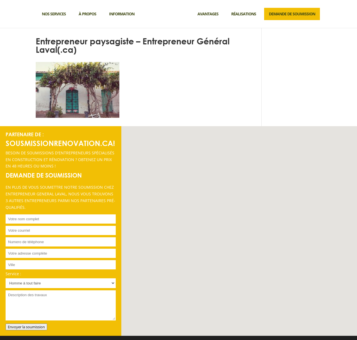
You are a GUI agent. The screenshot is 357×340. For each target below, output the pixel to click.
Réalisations (243, 13)
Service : (13, 273)
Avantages (207, 13)
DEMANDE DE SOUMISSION (292, 13)
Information (121, 13)
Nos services (54, 13)
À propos (87, 13)
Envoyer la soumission (26, 326)
